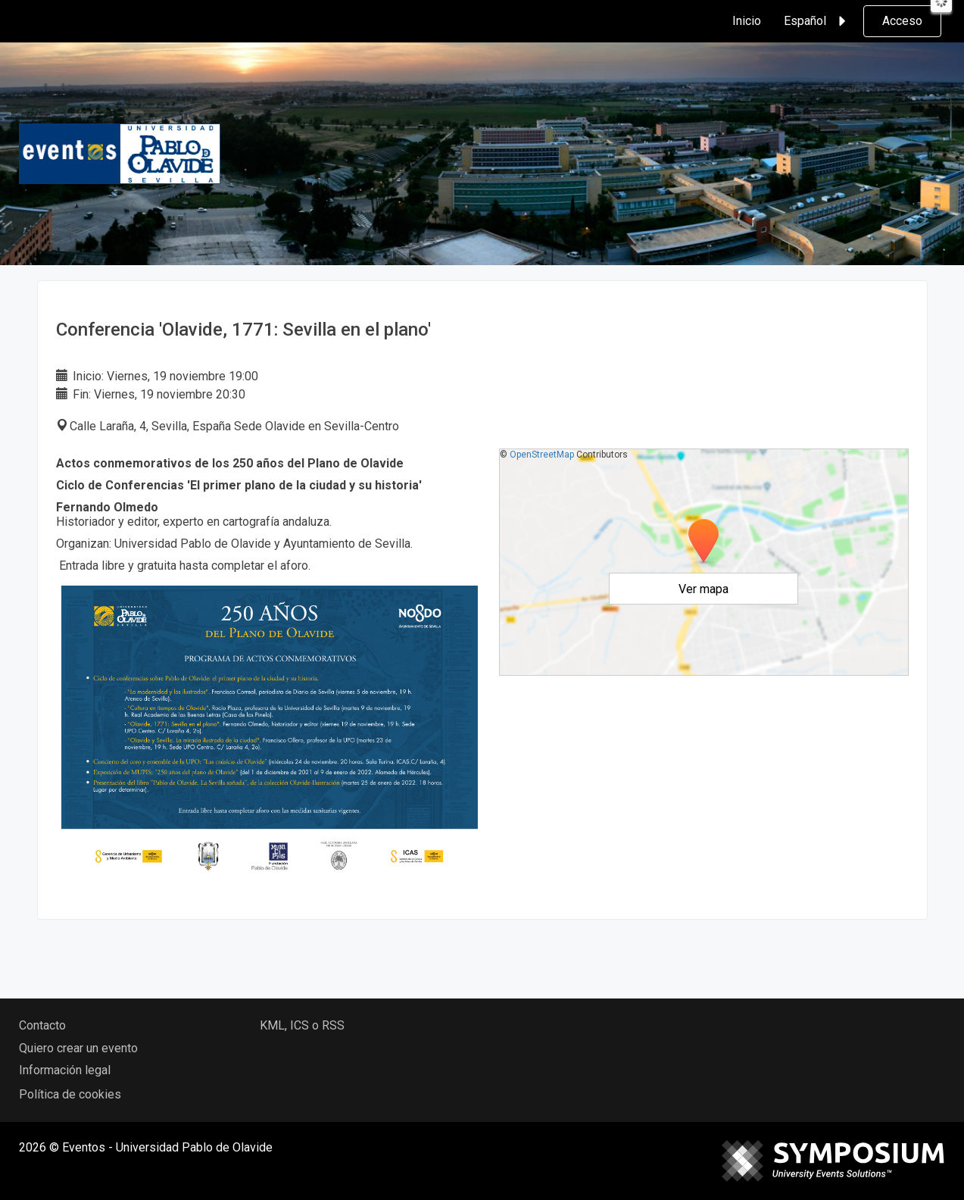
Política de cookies (70, 1094)
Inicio (746, 21)
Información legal (65, 1070)
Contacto (42, 1025)
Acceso (902, 21)
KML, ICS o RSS (302, 1025)
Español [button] (817, 21)
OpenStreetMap (542, 454)
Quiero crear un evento (78, 1048)
